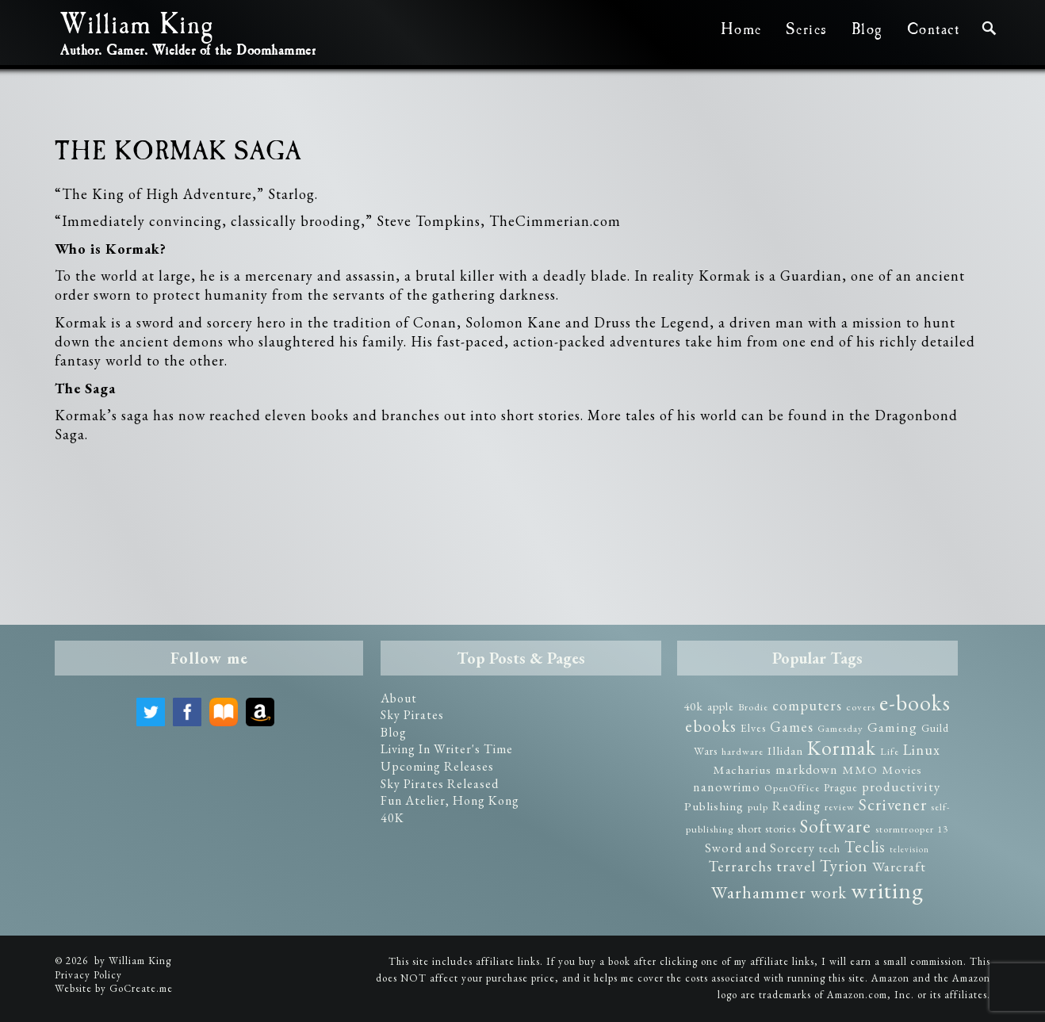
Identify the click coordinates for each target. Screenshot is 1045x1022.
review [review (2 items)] (840, 806)
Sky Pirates (412, 714)
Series (807, 29)
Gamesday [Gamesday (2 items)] (840, 728)
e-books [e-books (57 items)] (915, 702)
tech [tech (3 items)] (829, 848)
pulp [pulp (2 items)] (758, 806)
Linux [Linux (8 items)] (921, 750)
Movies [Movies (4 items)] (902, 770)
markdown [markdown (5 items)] (806, 769)
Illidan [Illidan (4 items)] (785, 751)
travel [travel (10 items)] (796, 865)
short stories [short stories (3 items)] (766, 828)
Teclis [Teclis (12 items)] (865, 846)
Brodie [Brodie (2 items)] (753, 707)
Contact (933, 29)
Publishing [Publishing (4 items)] (714, 806)
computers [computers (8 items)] (807, 705)
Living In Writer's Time (447, 749)
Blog (867, 29)
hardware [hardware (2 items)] (743, 751)
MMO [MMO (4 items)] (860, 770)
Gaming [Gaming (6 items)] (892, 727)
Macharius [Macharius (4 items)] (742, 770)
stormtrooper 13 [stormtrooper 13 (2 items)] (911, 829)
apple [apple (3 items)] (720, 706)
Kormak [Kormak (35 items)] (841, 747)
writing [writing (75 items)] (887, 890)
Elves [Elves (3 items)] (753, 728)
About (399, 698)
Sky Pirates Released (440, 783)
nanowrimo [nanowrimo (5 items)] (726, 787)
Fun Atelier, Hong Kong (450, 800)
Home (741, 29)
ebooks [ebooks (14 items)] (711, 726)
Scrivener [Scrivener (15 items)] (893, 804)
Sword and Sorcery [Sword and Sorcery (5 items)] (760, 848)
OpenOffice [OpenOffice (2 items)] (792, 787)
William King (137, 28)
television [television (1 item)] (909, 849)
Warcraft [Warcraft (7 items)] (899, 866)
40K (392, 818)
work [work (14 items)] (828, 892)
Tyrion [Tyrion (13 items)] (844, 865)
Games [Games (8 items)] (791, 727)
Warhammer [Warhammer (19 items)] (758, 892)
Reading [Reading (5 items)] (796, 806)
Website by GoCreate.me (114, 988)
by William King (132, 960)
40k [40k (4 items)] (693, 706)
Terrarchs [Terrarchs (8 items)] (740, 866)
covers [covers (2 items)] (860, 707)
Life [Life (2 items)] (889, 751)
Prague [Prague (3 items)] (841, 787)
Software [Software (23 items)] (835, 825)
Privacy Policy (88, 975)
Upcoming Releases (437, 766)
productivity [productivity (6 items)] (901, 786)
